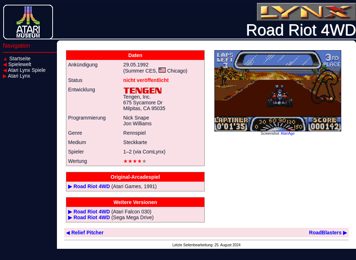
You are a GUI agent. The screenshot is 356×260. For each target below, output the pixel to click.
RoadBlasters (328, 232)
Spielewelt (17, 64)
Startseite (17, 58)
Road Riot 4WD (92, 186)
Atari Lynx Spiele (24, 70)
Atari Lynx (16, 76)
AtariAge (287, 133)
